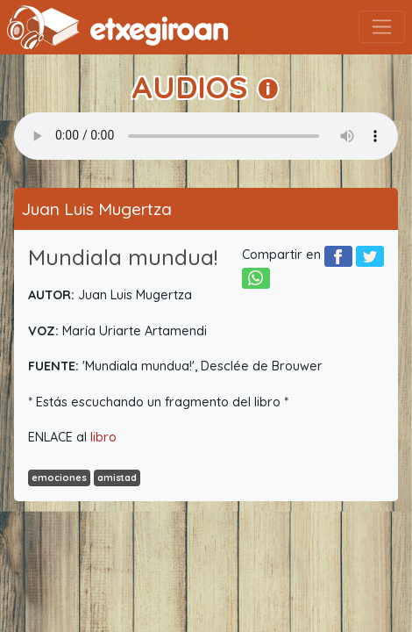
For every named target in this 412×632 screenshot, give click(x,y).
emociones (59, 477)
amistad (117, 477)
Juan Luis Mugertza (96, 208)
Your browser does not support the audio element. (206, 136)
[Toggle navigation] (382, 27)
